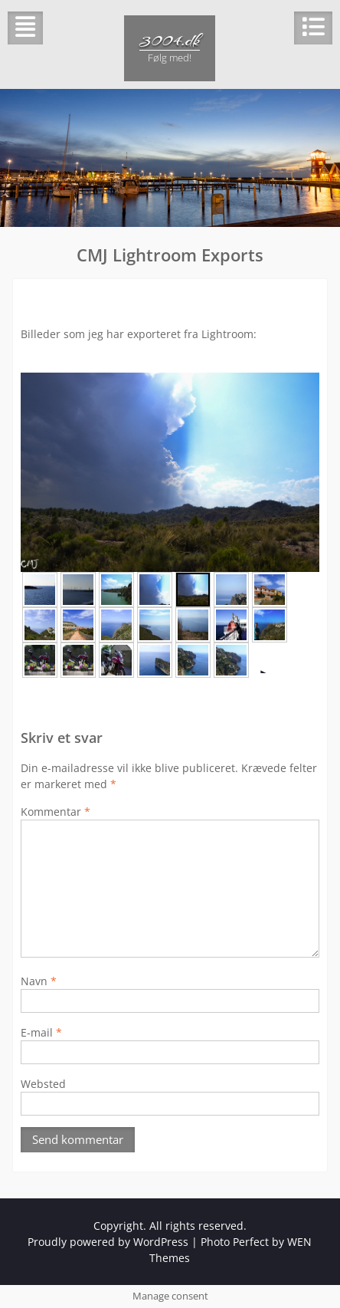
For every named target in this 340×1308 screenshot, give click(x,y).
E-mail (41, 1032)
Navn (39, 981)
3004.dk (169, 40)
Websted (43, 1083)
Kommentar (55, 811)
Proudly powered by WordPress (108, 1241)
